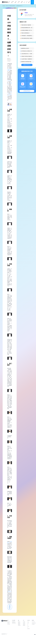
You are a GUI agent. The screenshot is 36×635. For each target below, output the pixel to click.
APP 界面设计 (9, 70)
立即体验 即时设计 (9, 607)
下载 (24, 2)
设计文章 (28, 628)
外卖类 (8, 69)
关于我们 (29, 2)
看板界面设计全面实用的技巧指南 (26, 61)
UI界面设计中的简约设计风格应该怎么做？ (27, 56)
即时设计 (9, 591)
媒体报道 (24, 625)
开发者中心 (19, 625)
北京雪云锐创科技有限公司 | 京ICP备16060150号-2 (4, 633)
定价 (26, 2)
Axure (28, 626)
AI (27, 627)
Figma (26, 12)
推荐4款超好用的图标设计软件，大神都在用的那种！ (27, 27)
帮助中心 (19, 2)
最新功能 (22, 2)
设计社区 (9, 2)
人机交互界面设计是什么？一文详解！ (26, 53)
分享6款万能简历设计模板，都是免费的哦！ (27, 38)
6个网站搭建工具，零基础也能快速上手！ (27, 35)
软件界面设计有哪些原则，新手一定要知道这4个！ (27, 30)
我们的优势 (12, 2)
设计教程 (16, 2)
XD (27, 625)
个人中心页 (9, 80)
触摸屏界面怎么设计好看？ (25, 48)
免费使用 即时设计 (26, 64)
